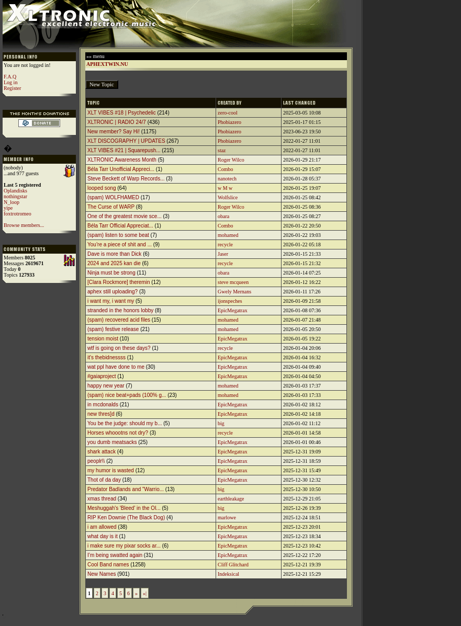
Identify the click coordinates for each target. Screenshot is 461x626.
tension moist (102, 339)
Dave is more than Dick (114, 254)
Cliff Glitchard (233, 564)
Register (12, 88)
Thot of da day (104, 480)
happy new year (106, 386)
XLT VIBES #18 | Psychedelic (121, 113)
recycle (225, 244)
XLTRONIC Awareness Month (121, 160)
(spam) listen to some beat (118, 235)
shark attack (101, 451)
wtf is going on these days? (119, 348)
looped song (101, 188)
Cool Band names (108, 564)
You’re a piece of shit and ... (119, 244)
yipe (8, 208)
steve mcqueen (233, 282)
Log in (10, 82)
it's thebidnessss (106, 357)
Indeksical (228, 574)
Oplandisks (15, 191)
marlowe (227, 517)
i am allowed (102, 527)
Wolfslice (228, 197)
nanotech (227, 178)
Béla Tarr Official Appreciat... (120, 226)
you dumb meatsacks (112, 442)
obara (223, 216)
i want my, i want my (110, 301)
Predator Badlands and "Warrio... (125, 489)
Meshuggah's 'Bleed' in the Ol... (124, 508)
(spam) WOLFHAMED (113, 197)
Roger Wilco (231, 160)
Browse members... (24, 225)
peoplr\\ (96, 461)
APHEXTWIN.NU (107, 64)
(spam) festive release (113, 329)
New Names (101, 574)
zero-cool (228, 113)
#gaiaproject (101, 376)
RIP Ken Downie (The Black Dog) (126, 517)
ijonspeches (230, 301)
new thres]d (101, 414)
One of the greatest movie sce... (124, 216)
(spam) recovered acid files (118, 320)
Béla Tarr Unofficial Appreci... (120, 169)
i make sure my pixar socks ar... (124, 546)
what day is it (102, 536)
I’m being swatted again (114, 555)
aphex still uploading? (112, 291)
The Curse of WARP (110, 207)
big (221, 423)
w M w (225, 188)
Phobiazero (229, 122)
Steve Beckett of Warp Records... (125, 178)
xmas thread (101, 499)
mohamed (228, 235)
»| (145, 593)
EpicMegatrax (233, 310)
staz (222, 150)
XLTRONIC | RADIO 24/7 (116, 122)
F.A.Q (10, 76)
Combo (225, 169)
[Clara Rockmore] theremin (118, 282)
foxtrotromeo (17, 214)
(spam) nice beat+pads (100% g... (126, 395)
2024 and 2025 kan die (114, 263)
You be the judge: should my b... (124, 423)
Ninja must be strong (111, 273)
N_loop (11, 202)
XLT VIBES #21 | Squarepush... (124, 150)
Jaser (223, 254)
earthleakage (231, 499)
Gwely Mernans (234, 291)
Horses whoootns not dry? (117, 433)
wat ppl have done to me (115, 367)
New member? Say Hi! (113, 131)
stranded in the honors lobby (120, 310)
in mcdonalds (102, 404)
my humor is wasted (110, 470)
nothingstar (15, 196)
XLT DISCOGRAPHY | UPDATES (126, 141)
